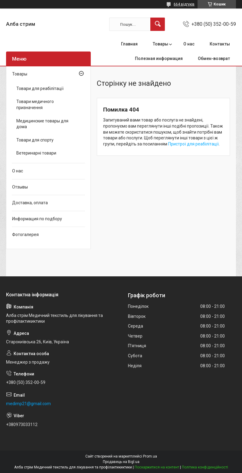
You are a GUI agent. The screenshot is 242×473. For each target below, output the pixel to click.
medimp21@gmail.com (28, 403)
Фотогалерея (25, 234)
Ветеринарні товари (36, 153)
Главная (129, 44)
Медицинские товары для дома (42, 123)
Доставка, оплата (30, 202)
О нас (189, 44)
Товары (160, 44)
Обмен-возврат (214, 58)
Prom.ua (150, 456)
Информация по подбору (37, 218)
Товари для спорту (35, 140)
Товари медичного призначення (35, 104)
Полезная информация (159, 58)
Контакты (220, 44)
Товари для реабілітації (40, 88)
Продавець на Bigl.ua (121, 462)
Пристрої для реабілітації (193, 144)
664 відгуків (184, 4)
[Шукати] (157, 24)
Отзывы (20, 187)
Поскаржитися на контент (157, 467)
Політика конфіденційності (205, 467)
